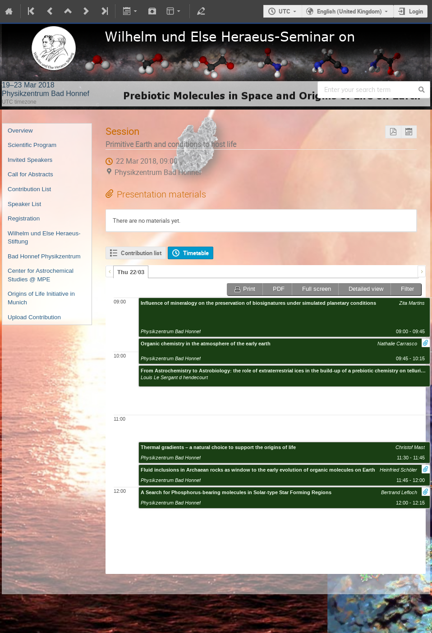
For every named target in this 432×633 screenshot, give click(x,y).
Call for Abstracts (30, 174)
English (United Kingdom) (349, 11)
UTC (284, 11)
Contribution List (29, 189)
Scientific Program (32, 145)
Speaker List (24, 204)
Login (416, 11)
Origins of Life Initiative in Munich (41, 298)
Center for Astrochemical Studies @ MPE (41, 275)
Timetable (196, 253)
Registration (24, 218)
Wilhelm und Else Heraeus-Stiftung (44, 237)
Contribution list (141, 253)
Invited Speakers (30, 159)
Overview (20, 130)
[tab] (130, 272)
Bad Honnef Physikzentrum (44, 256)
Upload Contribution (34, 317)
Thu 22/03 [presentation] (130, 272)
